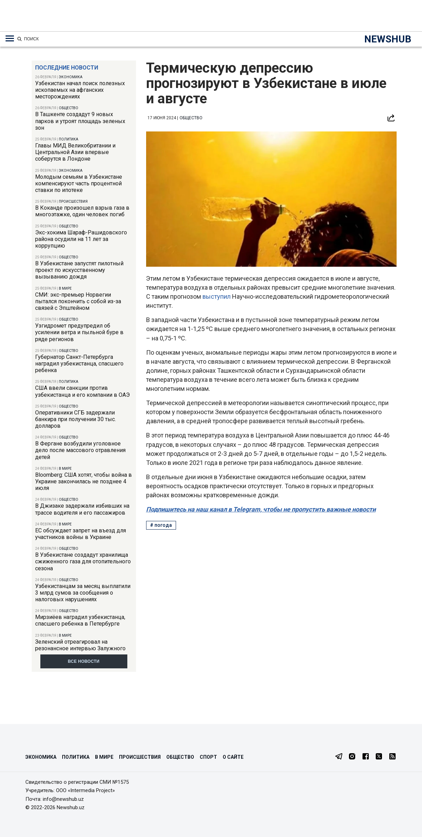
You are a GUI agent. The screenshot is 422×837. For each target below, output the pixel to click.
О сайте (233, 757)
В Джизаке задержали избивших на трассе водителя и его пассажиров (82, 509)
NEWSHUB (387, 39)
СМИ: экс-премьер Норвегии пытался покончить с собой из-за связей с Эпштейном (78, 301)
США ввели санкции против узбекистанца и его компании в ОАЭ (82, 391)
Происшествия (73, 201)
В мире (65, 288)
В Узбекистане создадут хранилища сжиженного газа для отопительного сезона (83, 561)
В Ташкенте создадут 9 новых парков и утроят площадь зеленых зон (80, 121)
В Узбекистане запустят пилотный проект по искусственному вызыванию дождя (79, 270)
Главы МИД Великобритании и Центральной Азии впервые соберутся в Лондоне (75, 152)
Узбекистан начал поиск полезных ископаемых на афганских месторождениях (80, 90)
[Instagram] (352, 757)
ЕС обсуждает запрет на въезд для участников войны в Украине (80, 533)
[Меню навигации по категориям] (10, 38)
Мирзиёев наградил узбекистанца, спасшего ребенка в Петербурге (80, 620)
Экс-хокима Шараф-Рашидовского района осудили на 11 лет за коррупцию (81, 239)
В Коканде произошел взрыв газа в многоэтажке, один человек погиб (82, 211)
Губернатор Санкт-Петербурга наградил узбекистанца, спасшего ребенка (79, 363)
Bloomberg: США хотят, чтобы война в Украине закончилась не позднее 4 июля (83, 481)
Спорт (208, 757)
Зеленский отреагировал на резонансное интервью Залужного (80, 645)
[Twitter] (379, 757)
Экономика (70, 77)
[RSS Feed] (392, 757)
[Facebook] (365, 757)
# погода (161, 525)
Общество (68, 108)
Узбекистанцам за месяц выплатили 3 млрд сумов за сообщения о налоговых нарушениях (82, 593)
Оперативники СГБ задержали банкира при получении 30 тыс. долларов (75, 419)
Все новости (83, 661)
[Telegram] (339, 757)
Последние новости (66, 67)
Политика (68, 139)
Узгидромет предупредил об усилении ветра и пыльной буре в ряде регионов (79, 332)
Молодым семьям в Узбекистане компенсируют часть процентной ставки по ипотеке (78, 183)
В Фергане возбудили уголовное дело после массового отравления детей (80, 450)
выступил (217, 296)
